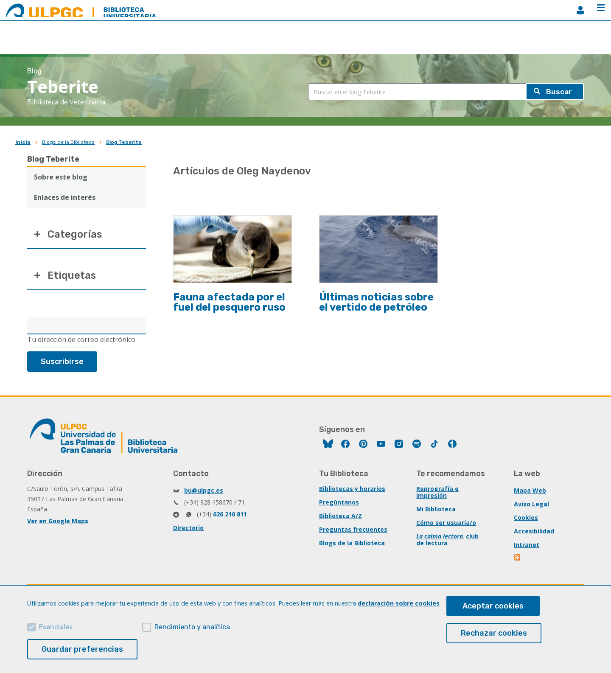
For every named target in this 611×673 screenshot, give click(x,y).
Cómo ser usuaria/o (446, 523)
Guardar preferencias (82, 649)
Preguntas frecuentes (353, 530)
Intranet (526, 545)
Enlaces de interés (64, 197)
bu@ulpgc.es (203, 491)
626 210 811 (230, 514)
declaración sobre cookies (399, 603)
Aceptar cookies (493, 606)
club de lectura (447, 540)
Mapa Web (530, 491)
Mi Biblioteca (436, 509)
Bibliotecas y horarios (352, 489)
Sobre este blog (60, 177)
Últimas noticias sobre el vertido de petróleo (376, 302)
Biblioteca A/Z (340, 516)
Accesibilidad (534, 531)
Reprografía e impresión (437, 492)
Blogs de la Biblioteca (68, 142)
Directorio (188, 528)
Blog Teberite (124, 142)
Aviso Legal (531, 504)
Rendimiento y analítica (192, 627)
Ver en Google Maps (57, 521)
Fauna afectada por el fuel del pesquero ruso (229, 302)
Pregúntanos (339, 503)
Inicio (23, 142)
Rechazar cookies (494, 633)
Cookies (526, 518)
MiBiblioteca (580, 10)
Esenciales (56, 627)
